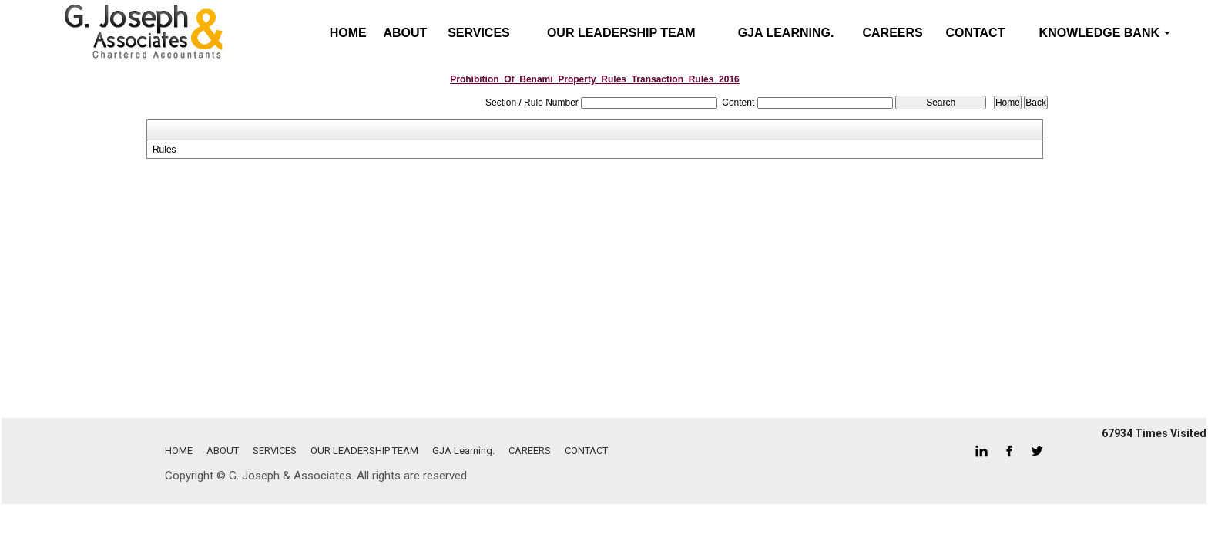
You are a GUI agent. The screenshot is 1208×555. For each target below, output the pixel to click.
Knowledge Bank (1105, 32)
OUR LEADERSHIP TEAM (621, 32)
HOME (179, 450)
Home (348, 32)
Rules (164, 149)
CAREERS (893, 32)
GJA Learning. (786, 32)
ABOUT (405, 32)
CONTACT (975, 32)
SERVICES (479, 32)
